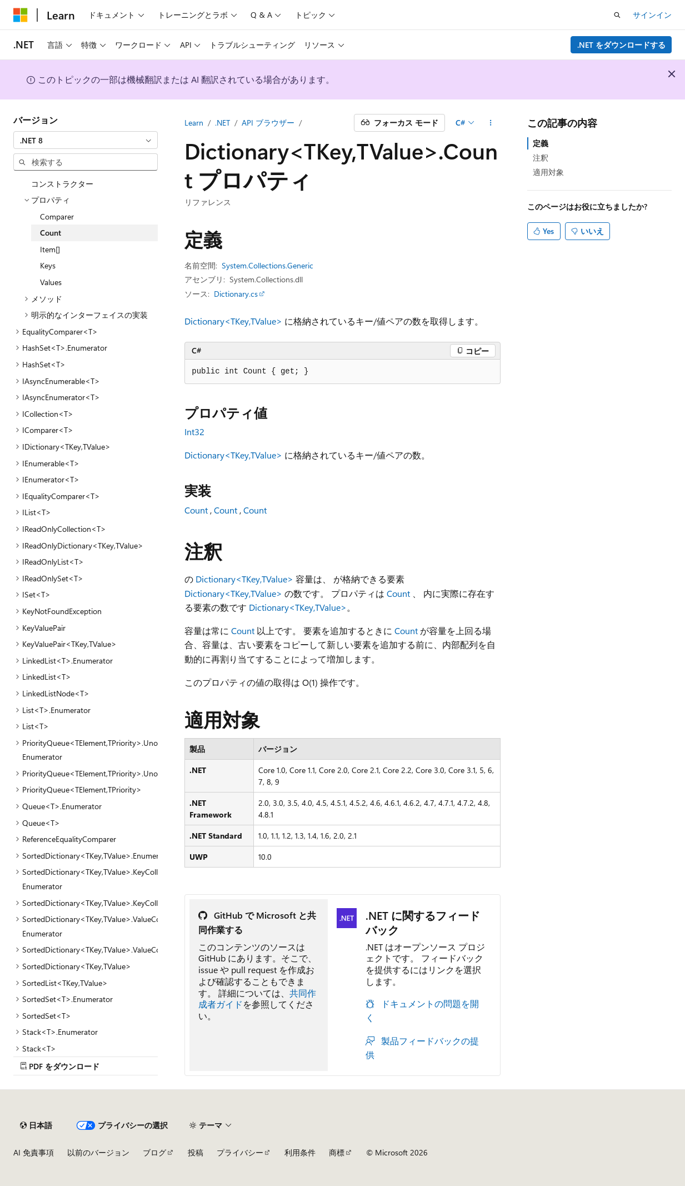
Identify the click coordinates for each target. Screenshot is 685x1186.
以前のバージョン (98, 1152)
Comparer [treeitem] (57, 216)
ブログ (154, 1152)
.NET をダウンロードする (621, 44)
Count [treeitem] (50, 232)
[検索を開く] (617, 15)
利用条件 (300, 1152)
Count (196, 510)
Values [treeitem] (51, 282)
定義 (540, 143)
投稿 (195, 1152)
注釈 (540, 157)
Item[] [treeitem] (50, 249)
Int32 (194, 431)
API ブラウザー (268, 122)
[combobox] (85, 140)
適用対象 (548, 172)
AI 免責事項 (33, 1152)
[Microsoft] (20, 15)
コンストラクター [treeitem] (62, 183)
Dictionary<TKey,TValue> (233, 321)
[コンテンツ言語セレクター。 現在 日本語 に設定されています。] (36, 1125)
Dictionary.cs (236, 293)
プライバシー (240, 1152)
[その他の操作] (491, 123)
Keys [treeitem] (48, 265)
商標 (336, 1152)
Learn (193, 122)
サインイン (652, 14)
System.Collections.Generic (267, 265)
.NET (222, 122)
